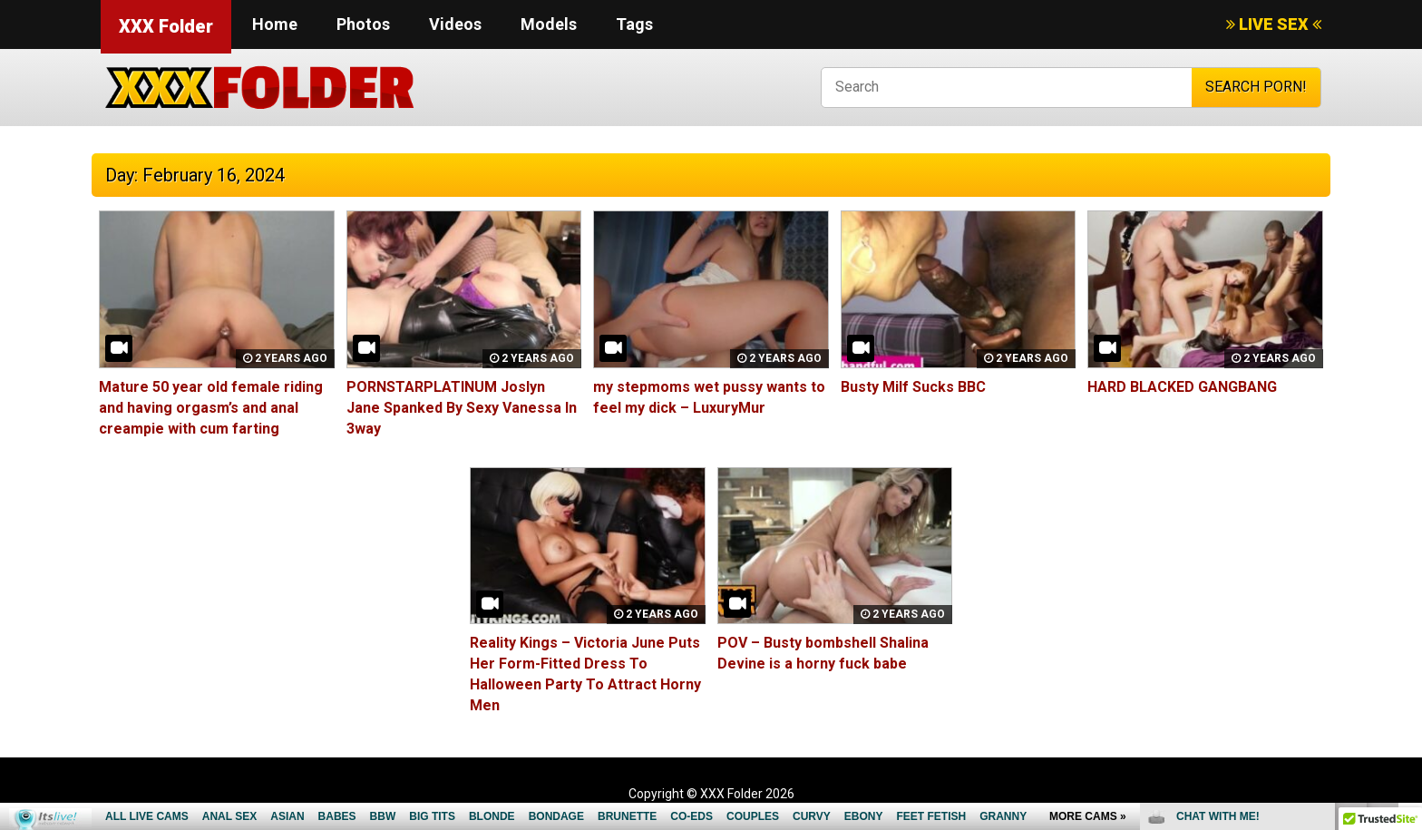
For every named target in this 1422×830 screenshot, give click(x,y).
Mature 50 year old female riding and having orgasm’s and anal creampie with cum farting (211, 407)
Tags (634, 24)
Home (274, 24)
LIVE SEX (1273, 24)
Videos (455, 24)
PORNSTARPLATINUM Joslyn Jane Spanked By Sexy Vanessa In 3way (461, 407)
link (1406, 546)
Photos (363, 24)
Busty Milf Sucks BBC (913, 386)
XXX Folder (166, 26)
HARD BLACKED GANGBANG (1182, 386)
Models (549, 24)
